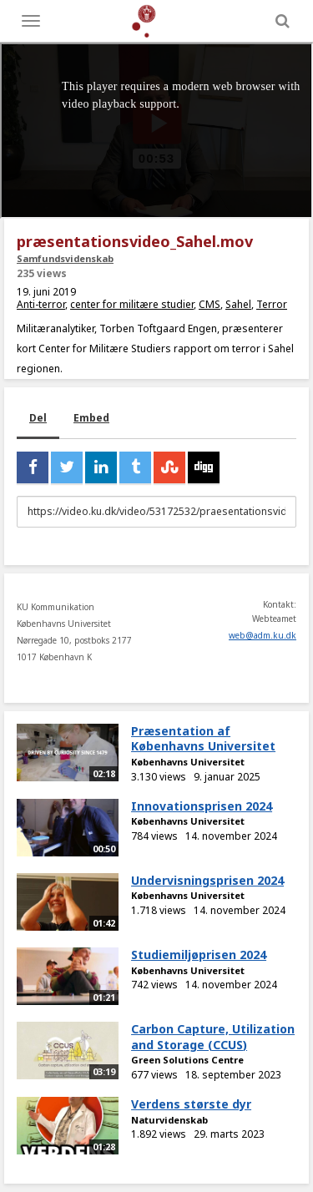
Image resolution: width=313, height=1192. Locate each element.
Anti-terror (41, 304)
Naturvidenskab (169, 1120)
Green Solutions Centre (187, 1059)
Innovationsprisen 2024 (201, 806)
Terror (271, 304)
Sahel (238, 304)
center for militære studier (132, 304)
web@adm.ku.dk (262, 635)
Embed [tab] (91, 418)
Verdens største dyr (191, 1104)
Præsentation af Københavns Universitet (203, 739)
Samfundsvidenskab (65, 258)
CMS (209, 304)
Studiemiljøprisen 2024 (198, 954)
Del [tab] (38, 418)
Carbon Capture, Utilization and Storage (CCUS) (213, 1037)
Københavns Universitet (188, 761)
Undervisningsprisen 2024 (207, 880)
